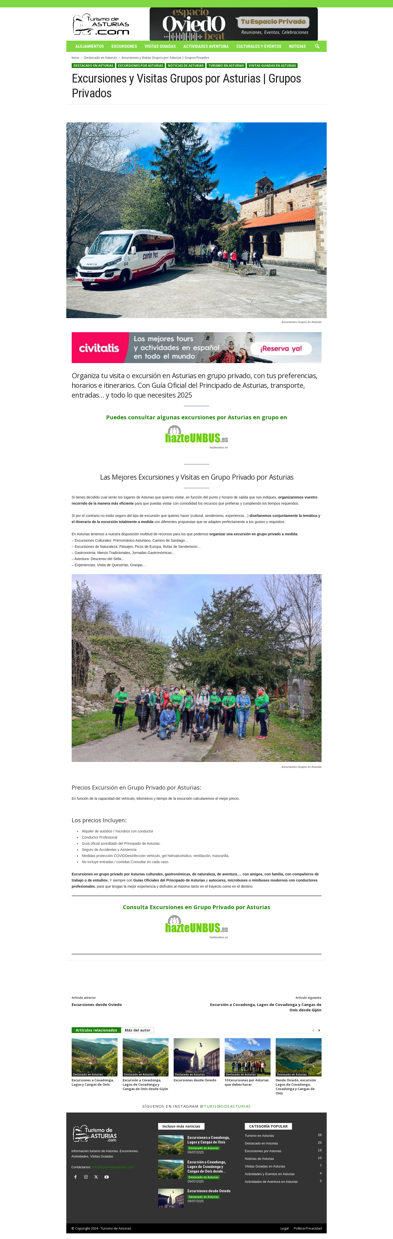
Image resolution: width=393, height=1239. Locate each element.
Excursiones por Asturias (140, 65)
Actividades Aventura (206, 46)
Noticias (297, 46)
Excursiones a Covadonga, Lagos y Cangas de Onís (93, 1082)
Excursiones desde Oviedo (97, 1004)
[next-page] (319, 1030)
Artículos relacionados (96, 1030)
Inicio (75, 57)
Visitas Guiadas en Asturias (272, 65)
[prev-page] (313, 1030)
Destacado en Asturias (100, 57)
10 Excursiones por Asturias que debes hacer (247, 1082)
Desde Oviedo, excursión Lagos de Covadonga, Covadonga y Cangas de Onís (296, 1086)
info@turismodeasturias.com (113, 1167)
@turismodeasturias (225, 1106)
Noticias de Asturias (186, 65)
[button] (317, 46)
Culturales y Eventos (258, 46)
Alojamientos (89, 46)
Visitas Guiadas (160, 46)
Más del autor (137, 1030)
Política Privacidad (308, 1228)
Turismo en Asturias (226, 65)
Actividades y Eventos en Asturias (270, 1174)
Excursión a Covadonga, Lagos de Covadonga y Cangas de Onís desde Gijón (265, 1007)
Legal (285, 1228)
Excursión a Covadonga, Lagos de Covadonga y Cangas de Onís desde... (206, 1167)
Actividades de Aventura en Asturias (271, 1182)
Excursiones (124, 46)
